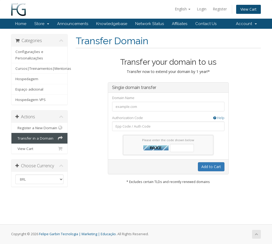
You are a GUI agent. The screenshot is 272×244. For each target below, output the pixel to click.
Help (218, 117)
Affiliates (179, 23)
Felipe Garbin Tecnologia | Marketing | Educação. (78, 234)
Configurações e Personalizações (29, 54)
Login (201, 8)
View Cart (248, 9)
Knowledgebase (111, 23)
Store (41, 23)
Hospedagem (26, 78)
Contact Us (205, 23)
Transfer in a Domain (39, 138)
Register (220, 8)
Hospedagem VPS (30, 99)
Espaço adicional (29, 89)
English (182, 8)
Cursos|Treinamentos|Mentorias (41, 68)
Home (20, 23)
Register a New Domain (39, 128)
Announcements (72, 23)
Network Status (149, 23)
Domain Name (123, 97)
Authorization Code (168, 117)
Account (246, 23)
